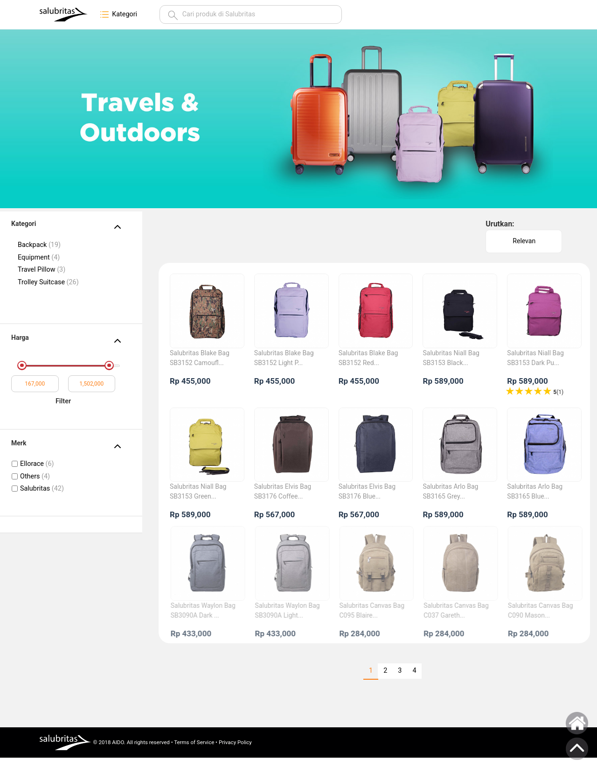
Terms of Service (194, 742)
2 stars (538, 391)
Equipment (39, 257)
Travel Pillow (41, 270)
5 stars (510, 391)
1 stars (548, 391)
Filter (63, 401)
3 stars (529, 391)
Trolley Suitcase (48, 282)
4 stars (520, 391)
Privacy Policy (235, 742)
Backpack (39, 245)
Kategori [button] (118, 14)
